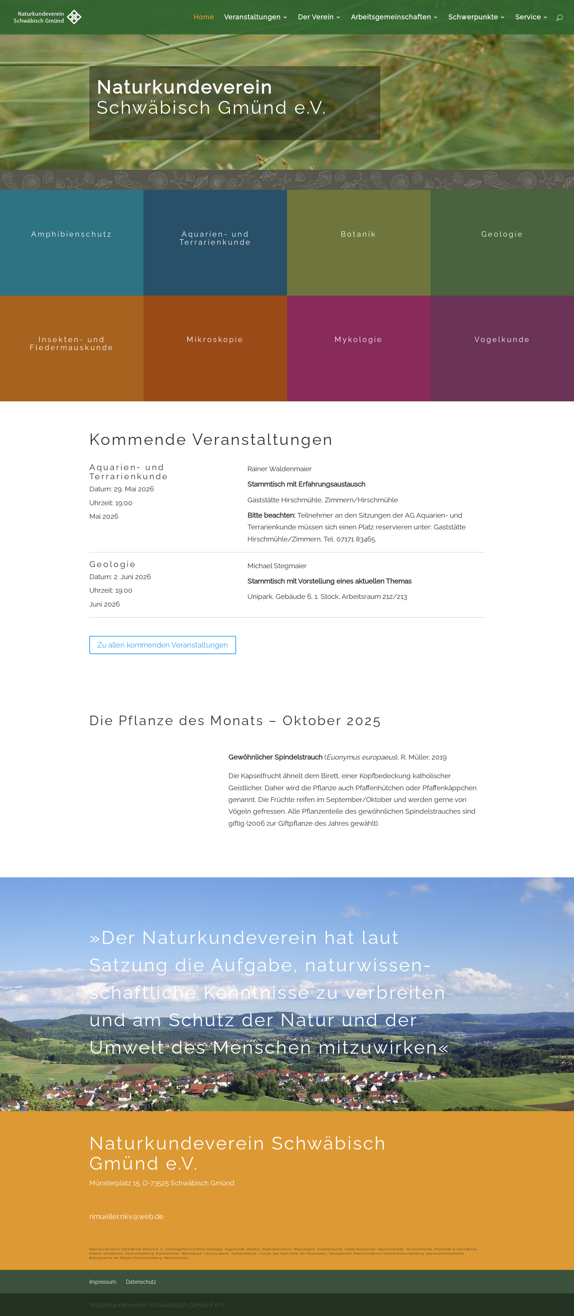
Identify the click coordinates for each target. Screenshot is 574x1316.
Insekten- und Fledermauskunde (72, 343)
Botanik (359, 234)
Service (528, 18)
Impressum (102, 1282)
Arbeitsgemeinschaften (391, 18)
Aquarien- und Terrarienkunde (215, 238)
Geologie (502, 234)
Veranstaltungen (252, 18)
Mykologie (359, 339)
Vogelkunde (502, 339)
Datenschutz (141, 1282)
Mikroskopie (215, 339)
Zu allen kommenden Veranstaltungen (162, 645)
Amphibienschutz (71, 234)
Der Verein (316, 18)
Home (204, 18)
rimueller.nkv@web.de (126, 1216)
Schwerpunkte (473, 18)
